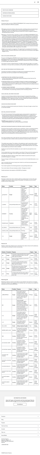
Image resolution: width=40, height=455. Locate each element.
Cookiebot (24, 170)
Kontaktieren (20, 404)
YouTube (11, 213)
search (34, 2)
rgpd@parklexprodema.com (32, 64)
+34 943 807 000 (4, 444)
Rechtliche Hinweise (8, 10)
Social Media (4, 435)
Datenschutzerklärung (9, 13)
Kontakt (3, 429)
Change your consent (26, 168)
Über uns (3, 432)
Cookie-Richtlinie (7, 16)
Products (3, 416)
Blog (2, 419)
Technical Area (4, 425)
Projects (3, 422)
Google (10, 194)
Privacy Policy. (9, 163)
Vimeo (7, 273)
